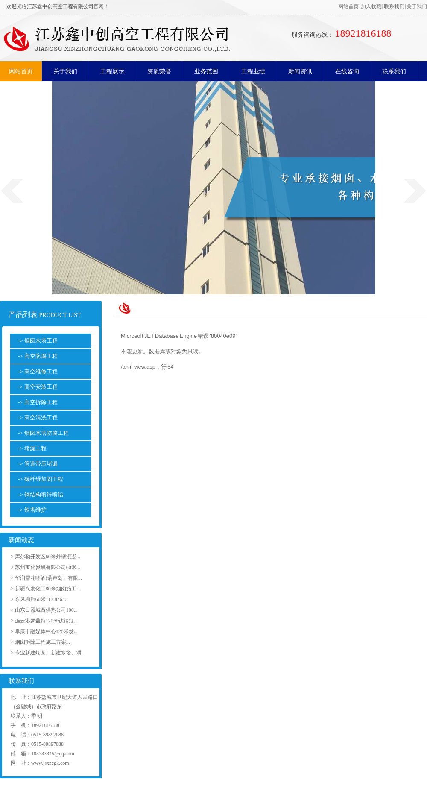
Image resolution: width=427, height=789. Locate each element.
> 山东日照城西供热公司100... (44, 610)
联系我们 (394, 6)
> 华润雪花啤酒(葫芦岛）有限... (46, 578)
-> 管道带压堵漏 (38, 463)
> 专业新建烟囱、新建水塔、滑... (48, 653)
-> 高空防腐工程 (38, 356)
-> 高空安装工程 (38, 387)
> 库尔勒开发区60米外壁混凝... (45, 557)
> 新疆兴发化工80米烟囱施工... (45, 589)
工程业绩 (253, 71)
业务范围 (206, 71)
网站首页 (348, 6)
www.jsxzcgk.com (50, 763)
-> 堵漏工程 (32, 448)
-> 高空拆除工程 (38, 402)
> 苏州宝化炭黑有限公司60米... (45, 567)
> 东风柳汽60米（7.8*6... (38, 599)
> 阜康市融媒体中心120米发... (44, 631)
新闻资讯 (300, 71)
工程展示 (112, 71)
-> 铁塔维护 (32, 510)
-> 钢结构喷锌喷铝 (40, 494)
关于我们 (417, 6)
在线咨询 (347, 71)
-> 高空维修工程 (38, 371)
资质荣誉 (159, 71)
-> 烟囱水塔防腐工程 (43, 433)
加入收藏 (371, 6)
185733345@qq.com (52, 754)
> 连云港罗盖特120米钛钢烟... (44, 621)
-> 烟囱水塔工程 (38, 340)
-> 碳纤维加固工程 (40, 479)
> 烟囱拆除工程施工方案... (40, 642)
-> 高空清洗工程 (38, 417)
